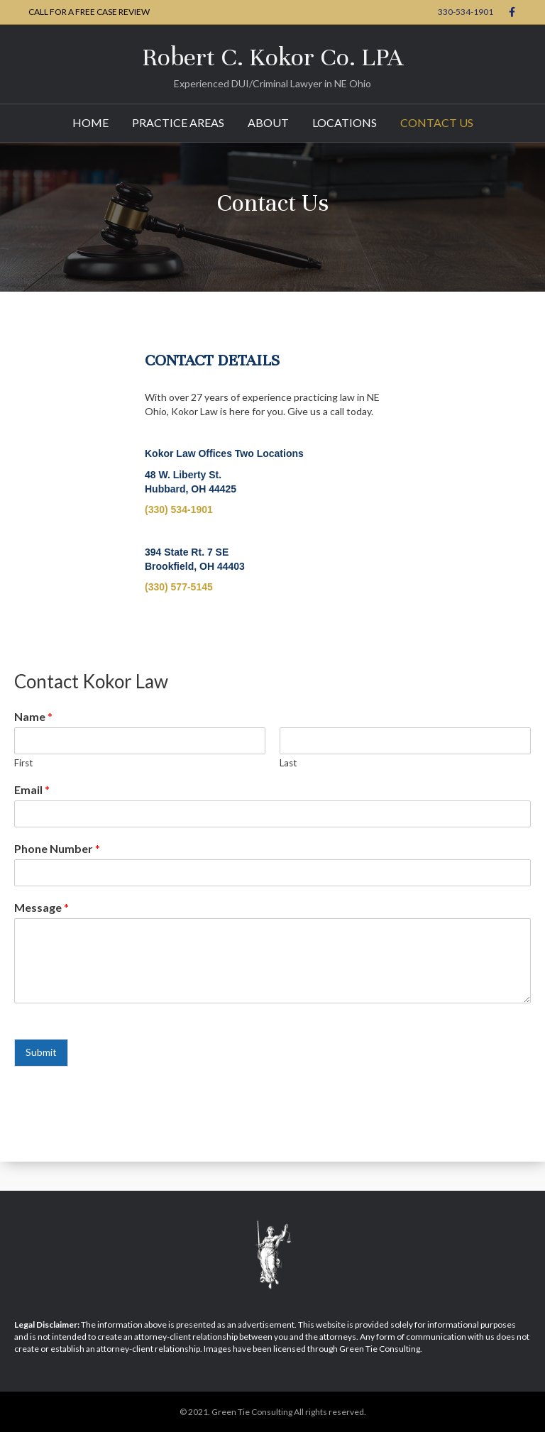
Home (90, 122)
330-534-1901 (465, 11)
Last (288, 763)
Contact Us (436, 122)
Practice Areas (178, 122)
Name (33, 716)
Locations (344, 122)
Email (32, 789)
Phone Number (57, 848)
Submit (41, 1052)
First (23, 763)
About (268, 122)
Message (41, 907)
